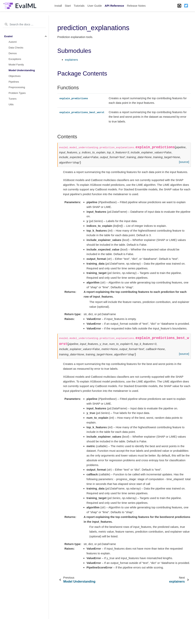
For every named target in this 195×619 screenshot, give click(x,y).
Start (68, 5)
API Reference (114, 5)
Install (58, 5)
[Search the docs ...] (24, 24)
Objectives (15, 76)
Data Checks (16, 47)
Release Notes (136, 5)
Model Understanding (22, 70)
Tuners (13, 98)
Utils (11, 104)
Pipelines (14, 81)
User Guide (94, 5)
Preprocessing (17, 87)
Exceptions (15, 59)
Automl (13, 41)
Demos (13, 53)
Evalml (8, 36)
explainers (71, 59)
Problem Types (17, 93)
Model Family (16, 64)
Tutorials (79, 5)
